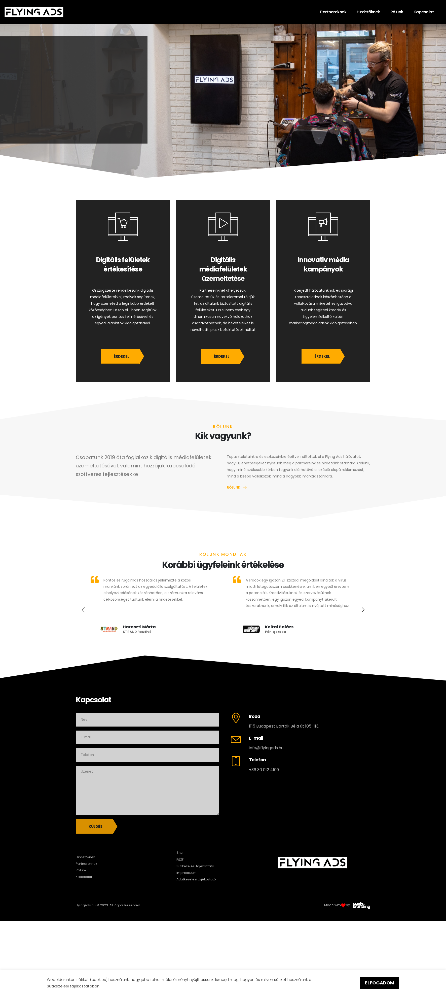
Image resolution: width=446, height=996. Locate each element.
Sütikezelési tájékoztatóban (73, 986)
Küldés (95, 826)
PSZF (179, 859)
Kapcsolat (424, 12)
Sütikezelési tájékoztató (195, 866)
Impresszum (186, 873)
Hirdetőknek (368, 12)
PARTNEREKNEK (48, 117)
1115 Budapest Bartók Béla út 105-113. (284, 726)
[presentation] (83, 609)
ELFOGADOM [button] (379, 983)
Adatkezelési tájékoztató (196, 879)
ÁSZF (180, 853)
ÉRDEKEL (121, 356)
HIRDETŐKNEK (107, 117)
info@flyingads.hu (266, 748)
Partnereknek (333, 12)
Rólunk (396, 12)
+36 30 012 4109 (264, 770)
